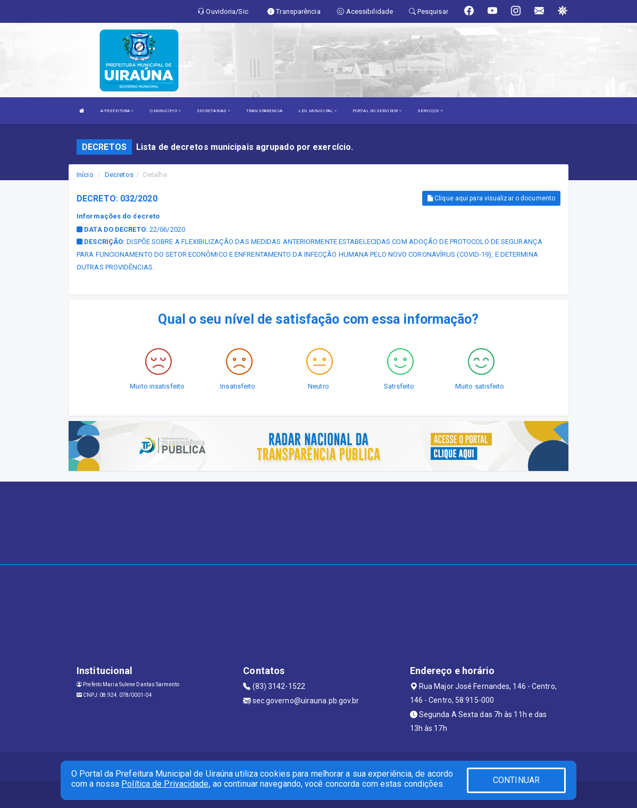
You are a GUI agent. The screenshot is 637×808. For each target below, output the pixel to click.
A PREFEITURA (116, 110)
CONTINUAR (516, 780)
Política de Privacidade (164, 784)
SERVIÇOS (430, 110)
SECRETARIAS (213, 110)
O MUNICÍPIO (165, 110)
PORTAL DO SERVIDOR (377, 110)
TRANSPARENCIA (264, 110)
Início (85, 175)
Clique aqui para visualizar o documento (491, 198)
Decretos (119, 175)
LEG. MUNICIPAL (317, 110)
